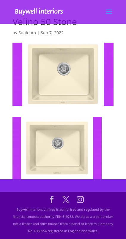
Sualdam (27, 32)
